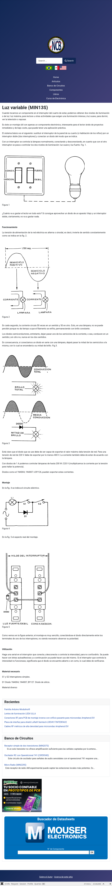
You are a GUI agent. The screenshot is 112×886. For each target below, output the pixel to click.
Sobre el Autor (46, 877)
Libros (56, 94)
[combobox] (49, 61)
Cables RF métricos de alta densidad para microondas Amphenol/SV (36, 726)
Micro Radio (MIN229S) (15, 765)
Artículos (56, 81)
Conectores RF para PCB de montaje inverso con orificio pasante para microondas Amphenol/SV (49, 718)
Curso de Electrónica (56, 98)
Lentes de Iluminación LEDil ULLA (20, 713)
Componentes (56, 90)
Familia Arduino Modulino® (17, 709)
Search (69, 60)
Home (56, 77)
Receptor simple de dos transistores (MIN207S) (26, 745)
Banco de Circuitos (56, 85)
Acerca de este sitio (63, 877)
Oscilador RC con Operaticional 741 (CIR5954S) (26, 755)
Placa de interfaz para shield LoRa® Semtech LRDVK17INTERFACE (35, 722)
